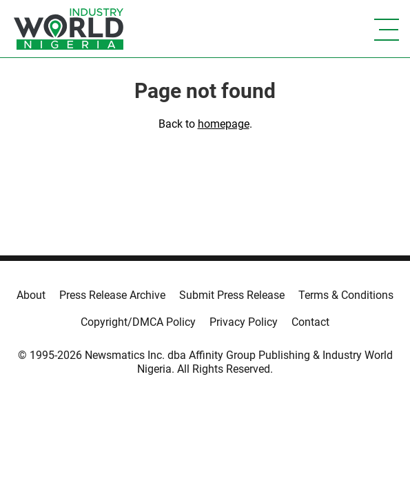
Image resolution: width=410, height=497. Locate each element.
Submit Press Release (232, 295)
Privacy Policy (243, 322)
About (31, 295)
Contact (310, 322)
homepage (223, 123)
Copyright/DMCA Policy (138, 322)
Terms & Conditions (345, 295)
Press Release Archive (112, 295)
